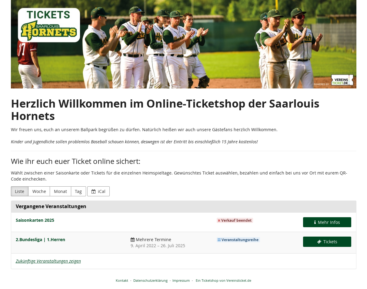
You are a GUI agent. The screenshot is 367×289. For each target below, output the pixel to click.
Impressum (181, 280)
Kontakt (122, 280)
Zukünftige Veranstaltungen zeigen (48, 261)
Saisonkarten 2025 (35, 220)
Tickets (327, 241)
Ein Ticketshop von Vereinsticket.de (223, 280)
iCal (99, 191)
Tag (78, 191)
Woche (39, 191)
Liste (19, 191)
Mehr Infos (327, 222)
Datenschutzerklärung (150, 280)
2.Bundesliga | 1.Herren (40, 239)
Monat (60, 191)
